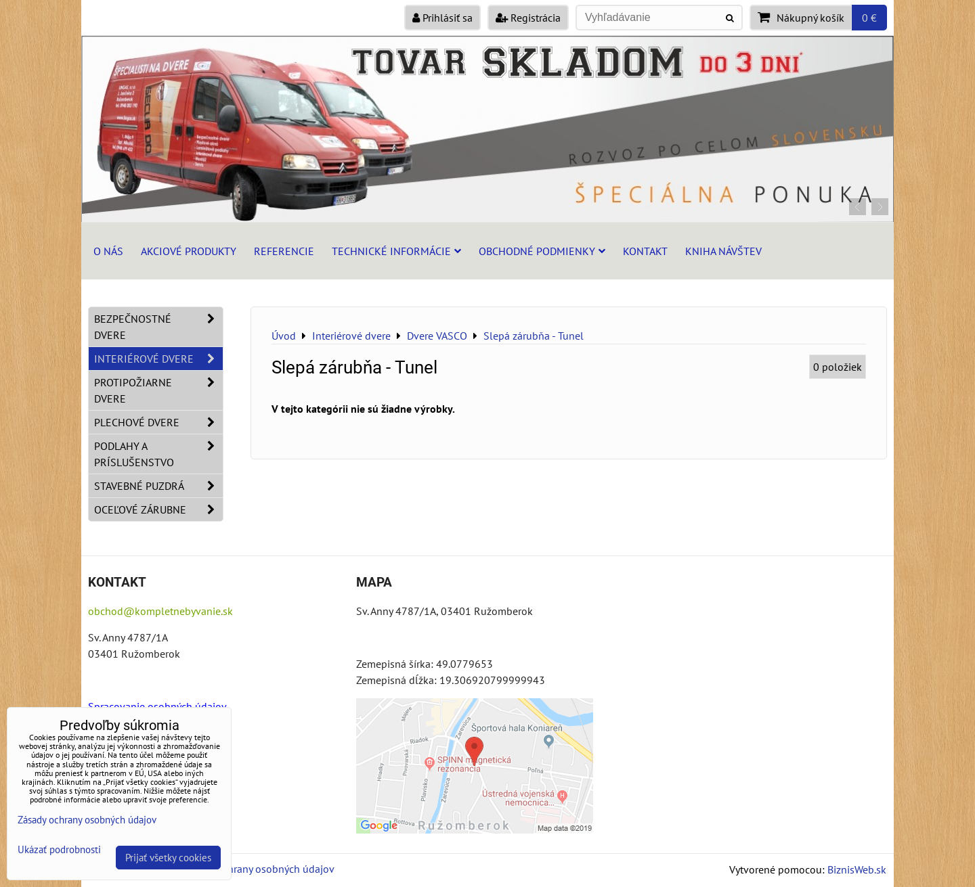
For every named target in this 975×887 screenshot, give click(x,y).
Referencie (284, 251)
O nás (108, 251)
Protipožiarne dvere (158, 390)
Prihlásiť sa (442, 17)
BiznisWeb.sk (856, 869)
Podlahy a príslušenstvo (158, 454)
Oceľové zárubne (158, 509)
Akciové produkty (188, 251)
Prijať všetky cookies (168, 857)
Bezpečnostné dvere (158, 326)
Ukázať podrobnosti (59, 850)
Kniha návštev (723, 251)
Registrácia (528, 17)
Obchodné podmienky (542, 251)
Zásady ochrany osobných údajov (258, 868)
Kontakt (645, 251)
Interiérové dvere (158, 358)
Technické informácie (396, 251)
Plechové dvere (158, 422)
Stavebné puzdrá (158, 485)
